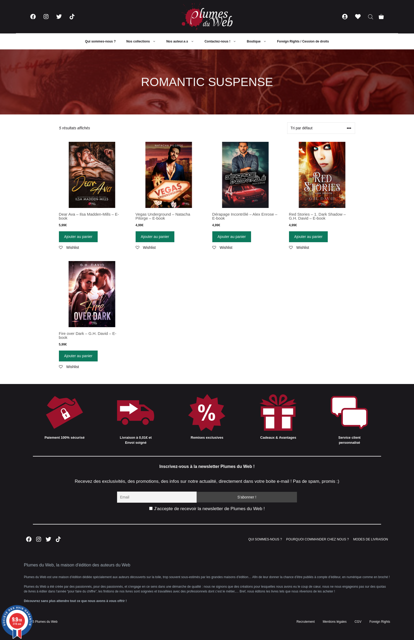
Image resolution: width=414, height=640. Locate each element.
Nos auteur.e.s (182, 41)
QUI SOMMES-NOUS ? (265, 539)
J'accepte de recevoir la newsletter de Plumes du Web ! (207, 508)
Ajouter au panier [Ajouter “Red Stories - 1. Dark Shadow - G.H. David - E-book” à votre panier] (308, 236)
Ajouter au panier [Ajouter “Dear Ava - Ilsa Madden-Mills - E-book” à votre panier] (78, 236)
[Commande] (321, 128)
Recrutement (305, 622)
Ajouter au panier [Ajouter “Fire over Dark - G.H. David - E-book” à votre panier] (78, 356)
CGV (358, 622)
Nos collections (143, 41)
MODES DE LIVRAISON (370, 539)
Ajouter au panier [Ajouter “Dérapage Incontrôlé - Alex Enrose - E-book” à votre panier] (232, 236)
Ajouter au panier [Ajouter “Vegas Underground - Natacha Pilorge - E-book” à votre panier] (155, 236)
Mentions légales (335, 622)
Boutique (259, 41)
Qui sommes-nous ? (100, 41)
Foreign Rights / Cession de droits (303, 41)
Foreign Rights (379, 622)
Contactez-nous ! (223, 41)
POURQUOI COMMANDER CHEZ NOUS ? (317, 539)
